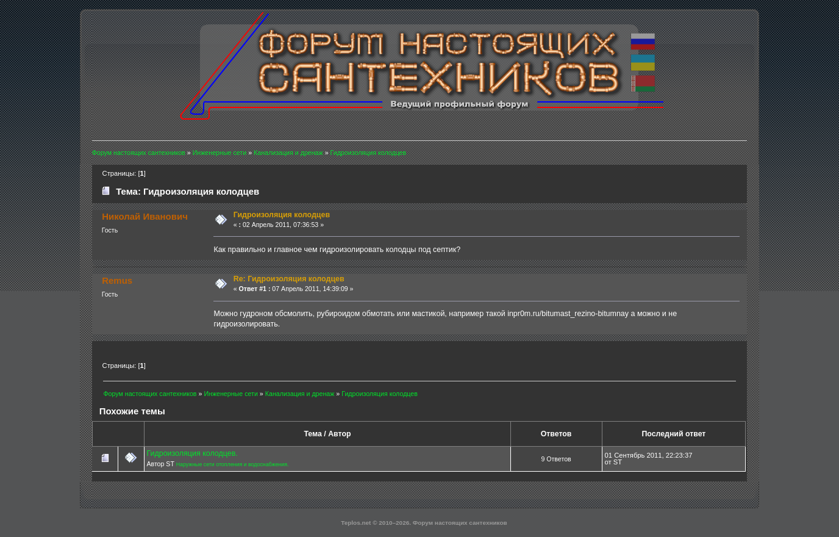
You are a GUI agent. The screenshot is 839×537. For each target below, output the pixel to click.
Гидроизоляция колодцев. (191, 453)
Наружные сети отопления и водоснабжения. (232, 464)
